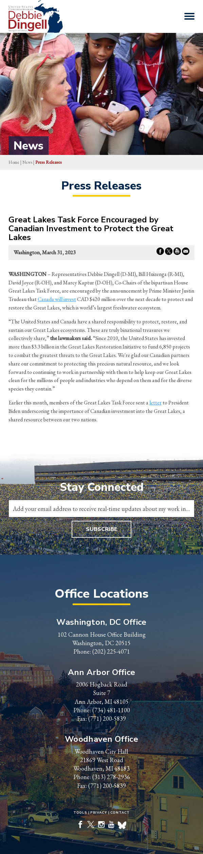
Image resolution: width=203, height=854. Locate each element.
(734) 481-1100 (111, 710)
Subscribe (101, 529)
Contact (120, 812)
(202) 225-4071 (111, 651)
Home (13, 162)
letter (155, 402)
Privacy (98, 812)
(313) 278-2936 (111, 777)
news (27, 162)
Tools (80, 812)
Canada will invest (57, 299)
